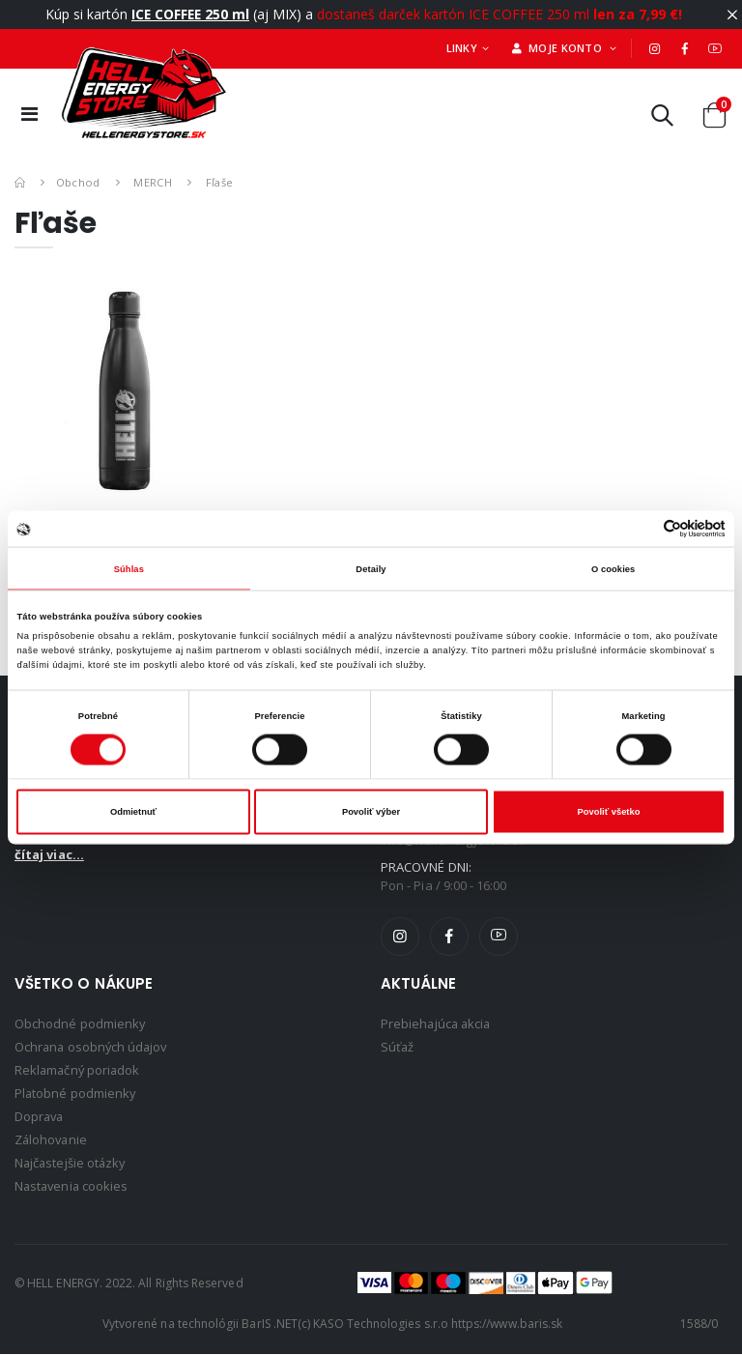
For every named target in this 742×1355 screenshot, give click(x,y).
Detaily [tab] (370, 568)
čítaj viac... (49, 854)
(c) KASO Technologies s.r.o (373, 1323)
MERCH (152, 182)
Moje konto (558, 48)
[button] (662, 119)
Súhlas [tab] (129, 568)
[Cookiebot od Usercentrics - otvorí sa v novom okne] (641, 529)
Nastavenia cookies (72, 1186)
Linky (461, 48)
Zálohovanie (52, 1139)
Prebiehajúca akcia (437, 1023)
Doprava (40, 1116)
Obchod (78, 182)
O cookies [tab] (613, 568)
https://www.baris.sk (506, 1323)
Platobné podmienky (75, 1093)
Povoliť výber (371, 812)
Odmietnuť (133, 812)
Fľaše (220, 182)
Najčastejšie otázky (71, 1162)
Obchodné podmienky (80, 1023)
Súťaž (397, 1046)
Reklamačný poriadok (78, 1070)
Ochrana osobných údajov (93, 1046)
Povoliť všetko (609, 812)
